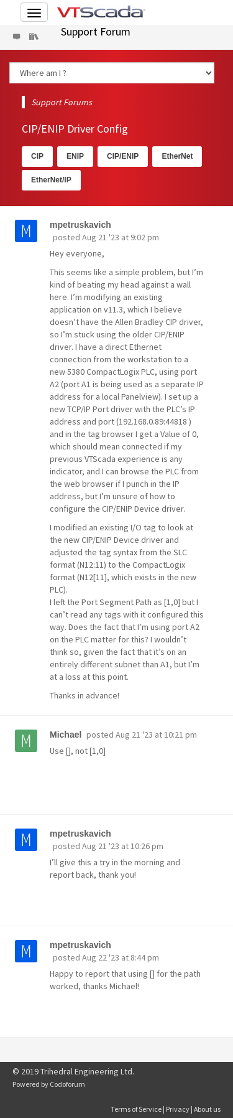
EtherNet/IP (51, 180)
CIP (37, 156)
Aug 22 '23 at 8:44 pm (120, 957)
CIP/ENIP (123, 156)
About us (207, 1109)
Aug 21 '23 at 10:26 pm (122, 846)
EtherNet (177, 156)
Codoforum (67, 1084)
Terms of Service (136, 1109)
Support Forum (95, 31)
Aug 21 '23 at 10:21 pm (156, 734)
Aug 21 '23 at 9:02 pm (120, 237)
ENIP (75, 156)
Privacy (178, 1109)
